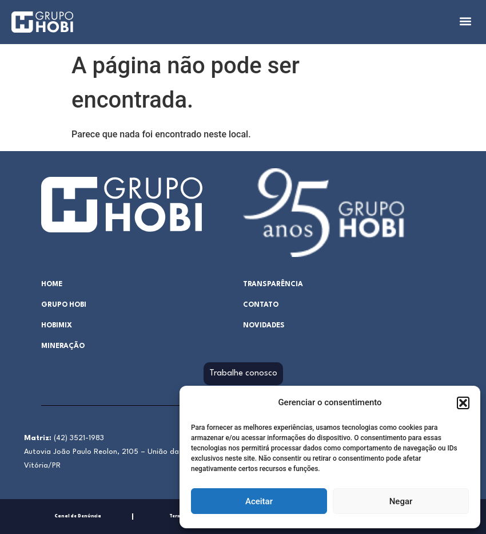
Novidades (264, 325)
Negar (401, 501)
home (51, 284)
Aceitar (259, 501)
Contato (260, 305)
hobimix (56, 325)
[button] (463, 403)
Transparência (273, 284)
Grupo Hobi (63, 305)
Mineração (63, 346)
